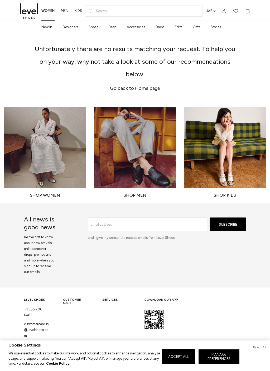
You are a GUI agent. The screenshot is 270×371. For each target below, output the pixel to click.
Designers (70, 27)
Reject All (259, 353)
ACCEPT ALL (178, 362)
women (48, 11)
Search (97, 11)
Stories (216, 27)
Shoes (93, 27)
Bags (112, 27)
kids (78, 11)
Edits (178, 27)
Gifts (196, 27)
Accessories (136, 27)
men (64, 11)
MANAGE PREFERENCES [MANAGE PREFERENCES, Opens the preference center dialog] (219, 363)
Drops (160, 27)
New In (46, 27)
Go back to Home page (135, 88)
